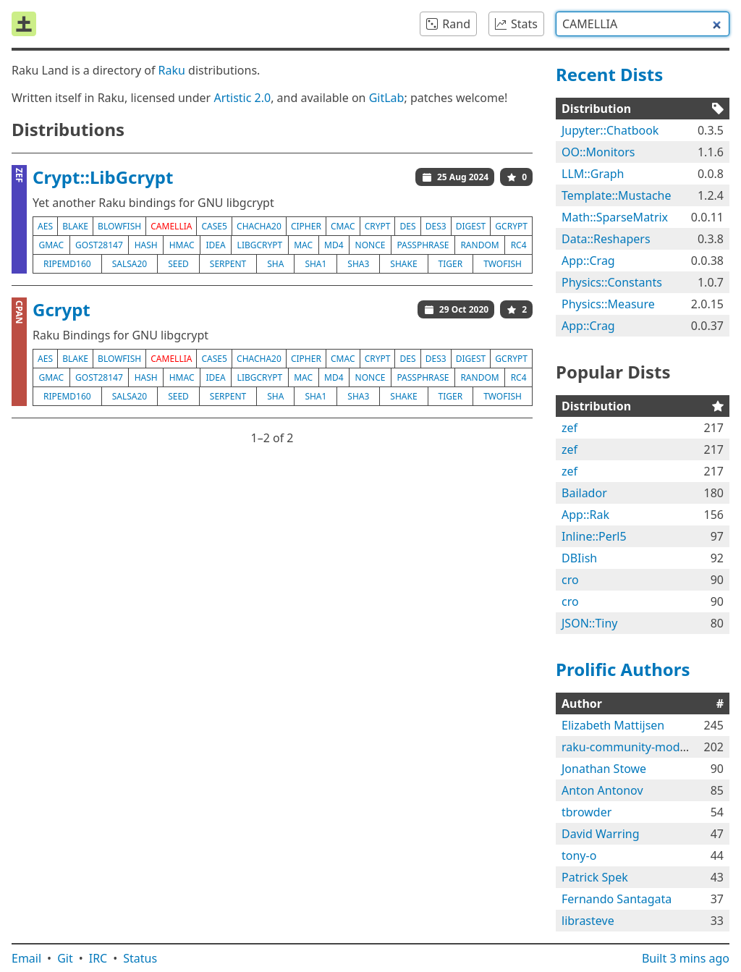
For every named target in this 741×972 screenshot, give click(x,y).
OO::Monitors (598, 152)
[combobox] (642, 24)
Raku (171, 70)
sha (275, 264)
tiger (451, 264)
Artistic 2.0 (242, 98)
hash (146, 245)
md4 (334, 245)
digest (471, 226)
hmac (182, 245)
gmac (51, 245)
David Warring (601, 834)
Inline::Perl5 (594, 536)
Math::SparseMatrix (615, 217)
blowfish (119, 226)
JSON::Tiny (589, 623)
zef (569, 428)
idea (215, 245)
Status (140, 958)
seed (178, 264)
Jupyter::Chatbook (610, 130)
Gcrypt (61, 309)
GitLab (387, 98)
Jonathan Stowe (604, 769)
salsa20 (130, 264)
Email (26, 958)
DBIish (579, 558)
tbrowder (586, 812)
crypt (378, 226)
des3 (435, 226)
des (408, 226)
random (479, 245)
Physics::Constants (612, 282)
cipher (306, 226)
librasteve (588, 921)
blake (75, 226)
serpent (228, 264)
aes (45, 226)
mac (303, 245)
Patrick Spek (595, 877)
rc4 (519, 245)
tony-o (579, 855)
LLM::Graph (593, 174)
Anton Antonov (602, 790)
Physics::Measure (608, 304)
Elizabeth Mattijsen (613, 725)
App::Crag (588, 261)
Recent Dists (609, 74)
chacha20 (259, 226)
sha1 (315, 264)
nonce (370, 245)
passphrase (423, 245)
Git (65, 958)
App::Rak (585, 515)
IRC (98, 958)
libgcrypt (260, 245)
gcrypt (511, 226)
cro (570, 580)
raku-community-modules (632, 747)
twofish (502, 264)
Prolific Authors (623, 669)
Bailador (584, 493)
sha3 (358, 264)
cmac (343, 226)
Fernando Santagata (617, 899)
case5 (214, 226)
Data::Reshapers (606, 239)
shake (403, 264)
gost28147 (99, 245)
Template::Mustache (617, 195)
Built (685, 958)
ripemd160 (67, 264)
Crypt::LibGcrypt (103, 177)
